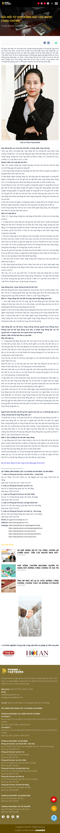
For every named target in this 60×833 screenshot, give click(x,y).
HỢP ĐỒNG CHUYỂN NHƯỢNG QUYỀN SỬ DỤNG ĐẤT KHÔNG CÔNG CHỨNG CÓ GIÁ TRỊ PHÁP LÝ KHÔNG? (38, 566)
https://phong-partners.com (18, 522)
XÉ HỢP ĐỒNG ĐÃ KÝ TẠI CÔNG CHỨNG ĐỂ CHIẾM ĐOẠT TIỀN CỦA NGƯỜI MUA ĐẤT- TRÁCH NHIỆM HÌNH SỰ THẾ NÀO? (38, 551)
